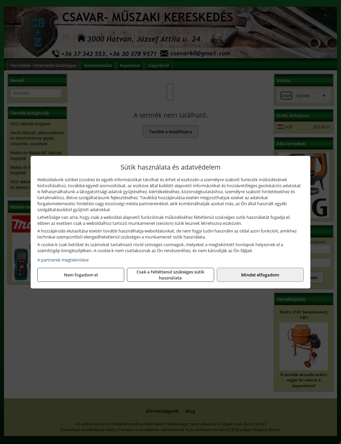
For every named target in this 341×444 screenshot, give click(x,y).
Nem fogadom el (81, 275)
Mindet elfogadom (260, 275)
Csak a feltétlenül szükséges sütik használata (170, 275)
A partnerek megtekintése (63, 260)
